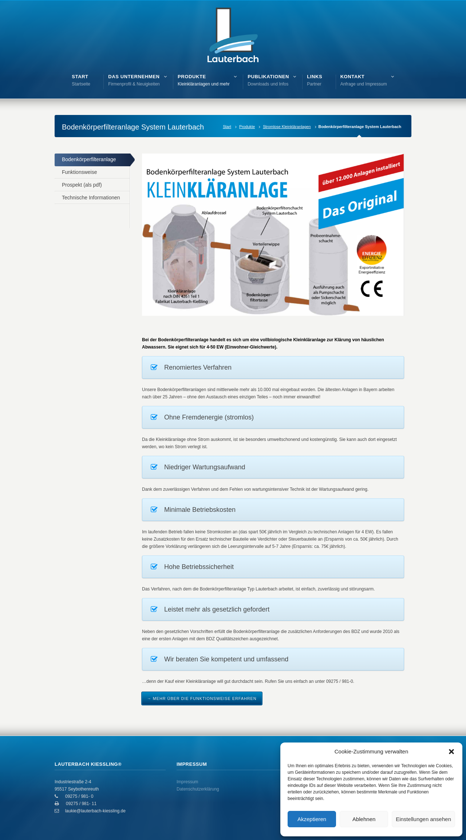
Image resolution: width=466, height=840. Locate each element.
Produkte (247, 126)
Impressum (187, 781)
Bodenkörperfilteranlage (89, 159)
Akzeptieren (311, 819)
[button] (451, 751)
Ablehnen (363, 819)
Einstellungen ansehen (423, 819)
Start (227, 126)
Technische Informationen (91, 197)
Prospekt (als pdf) (82, 185)
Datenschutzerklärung (198, 789)
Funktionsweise (79, 172)
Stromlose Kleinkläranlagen (287, 126)
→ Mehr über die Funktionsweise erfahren (202, 698)
